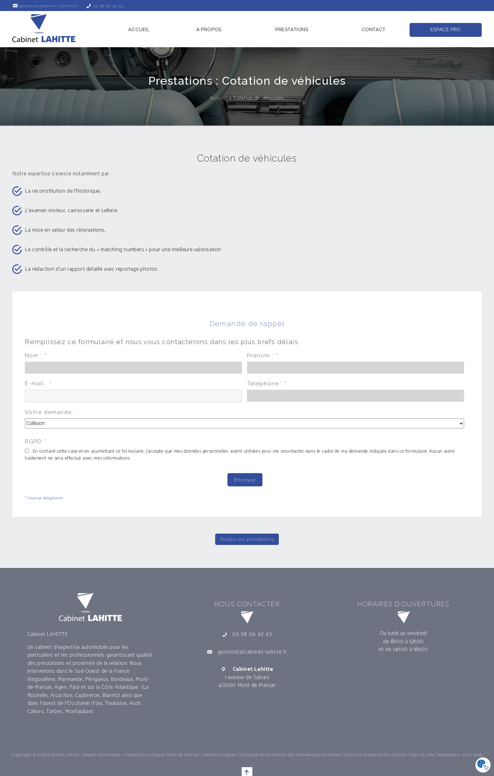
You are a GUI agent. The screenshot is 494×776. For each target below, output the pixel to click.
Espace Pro (445, 29)
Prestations (291, 29)
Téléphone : (267, 383)
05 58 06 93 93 (108, 6)
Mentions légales (220, 753)
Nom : (36, 355)
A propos (208, 29)
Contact (374, 29)
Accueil (138, 29)
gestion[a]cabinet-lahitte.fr (49, 6)
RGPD (36, 441)
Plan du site (422, 753)
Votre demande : (50, 412)
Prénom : (262, 355)
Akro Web (472, 753)
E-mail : (38, 383)
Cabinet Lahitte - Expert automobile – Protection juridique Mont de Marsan (124, 753)
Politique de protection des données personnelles (291, 753)
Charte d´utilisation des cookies (375, 753)
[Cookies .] (483, 765)
